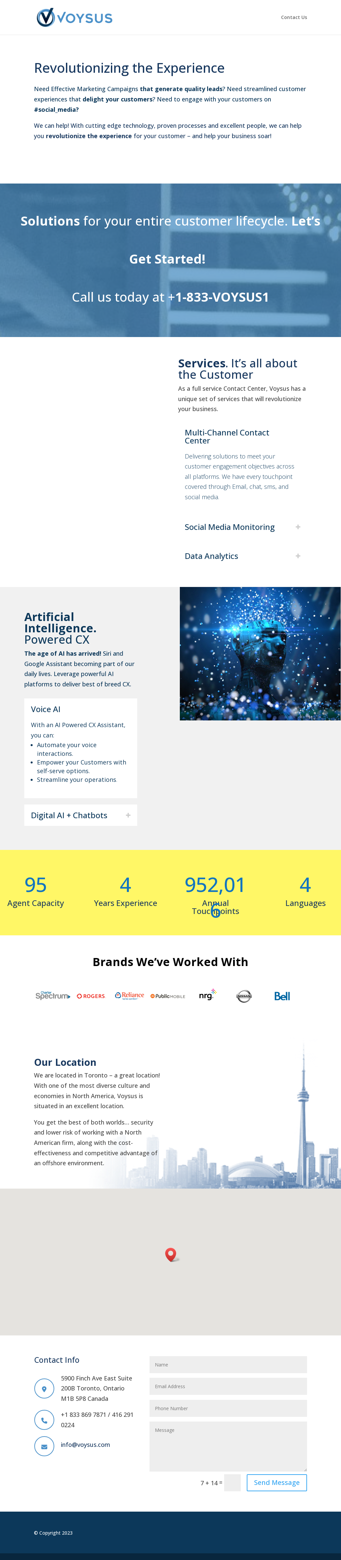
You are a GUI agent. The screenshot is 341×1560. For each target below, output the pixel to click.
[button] (172, 1255)
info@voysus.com (85, 1445)
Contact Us (294, 17)
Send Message (277, 1482)
